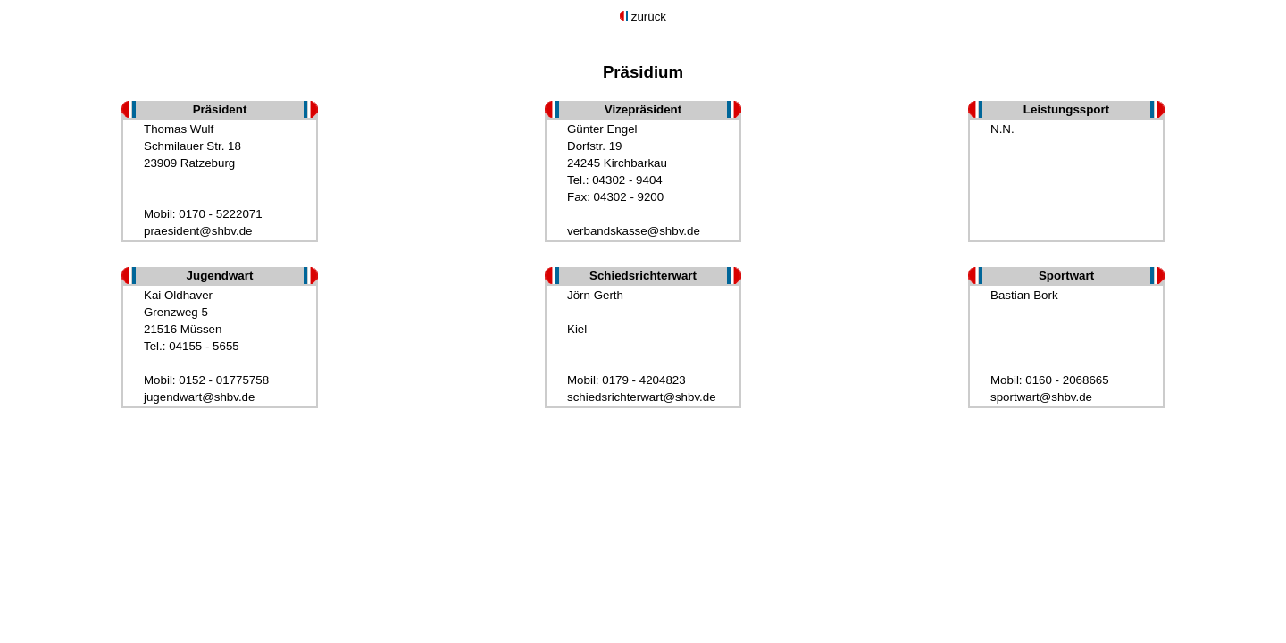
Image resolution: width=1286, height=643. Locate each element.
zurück (648, 16)
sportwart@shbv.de (1041, 397)
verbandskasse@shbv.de (633, 231)
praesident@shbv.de (198, 231)
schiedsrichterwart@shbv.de (641, 397)
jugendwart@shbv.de (199, 397)
